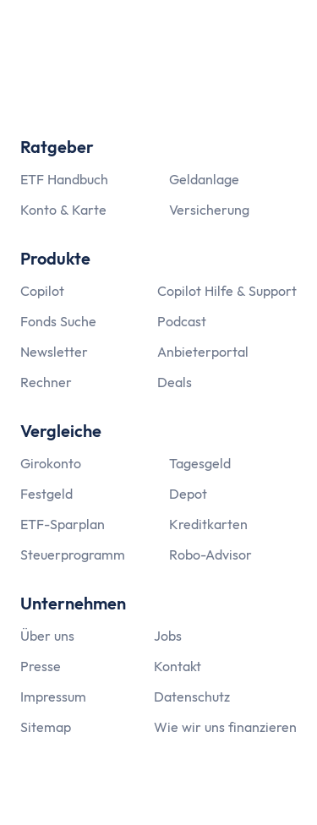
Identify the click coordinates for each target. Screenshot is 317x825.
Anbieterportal (203, 351)
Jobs (168, 635)
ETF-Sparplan (62, 524)
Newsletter (54, 351)
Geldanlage (204, 179)
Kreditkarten (208, 524)
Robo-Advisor (210, 554)
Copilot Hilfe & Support (227, 290)
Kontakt (177, 666)
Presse (40, 666)
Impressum (53, 696)
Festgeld (46, 493)
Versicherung (209, 209)
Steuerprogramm (72, 554)
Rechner (46, 382)
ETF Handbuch (64, 179)
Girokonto (50, 463)
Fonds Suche (58, 321)
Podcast (181, 321)
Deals (174, 382)
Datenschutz (192, 696)
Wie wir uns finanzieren (225, 726)
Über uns (47, 635)
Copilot (42, 290)
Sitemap (45, 726)
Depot (188, 493)
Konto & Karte (63, 209)
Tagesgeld (200, 463)
